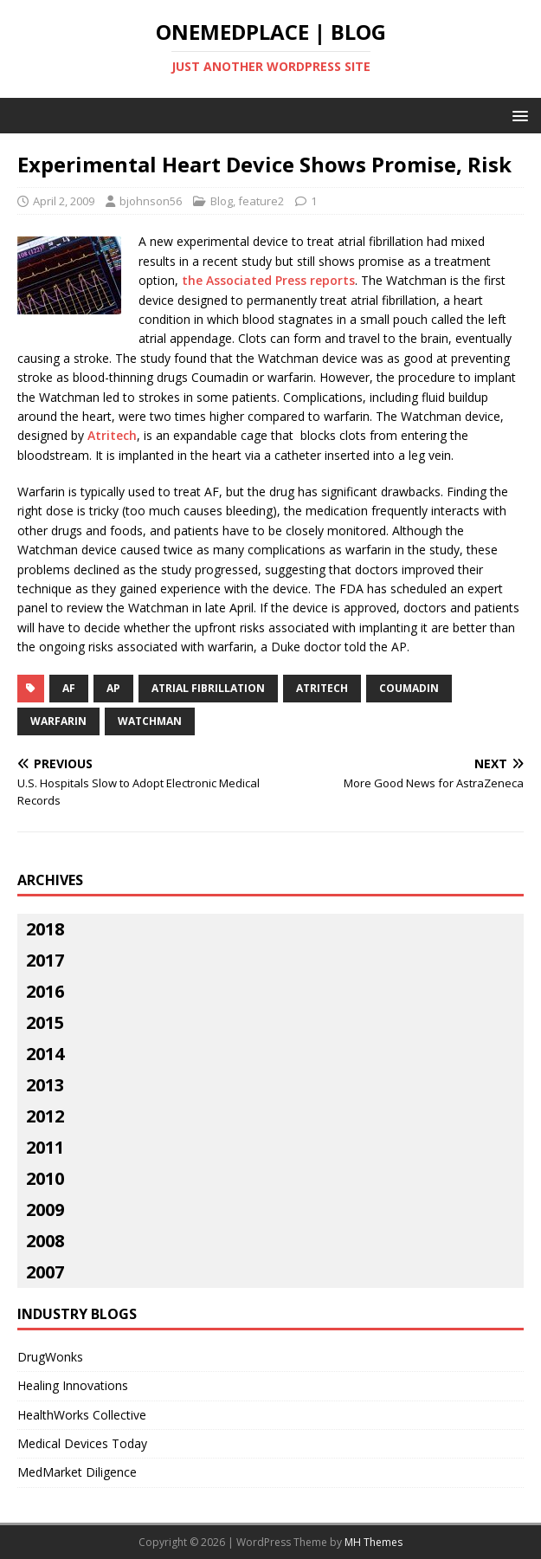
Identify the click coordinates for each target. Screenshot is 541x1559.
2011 (45, 1147)
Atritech (112, 435)
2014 (45, 1053)
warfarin (58, 721)
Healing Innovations (72, 1385)
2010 (45, 1178)
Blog (221, 201)
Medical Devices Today (82, 1443)
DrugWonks (50, 1357)
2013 (45, 1084)
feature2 (261, 201)
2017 (45, 960)
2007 (45, 1272)
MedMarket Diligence (77, 1472)
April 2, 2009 (63, 201)
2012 (45, 1116)
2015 (45, 1022)
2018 (45, 929)
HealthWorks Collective (81, 1415)
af (68, 688)
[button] (517, 114)
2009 (45, 1209)
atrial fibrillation (208, 688)
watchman (150, 721)
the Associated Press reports (268, 280)
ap (113, 688)
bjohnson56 (150, 201)
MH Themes (374, 1542)
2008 (45, 1240)
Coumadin (409, 688)
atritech (322, 688)
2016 (45, 991)
